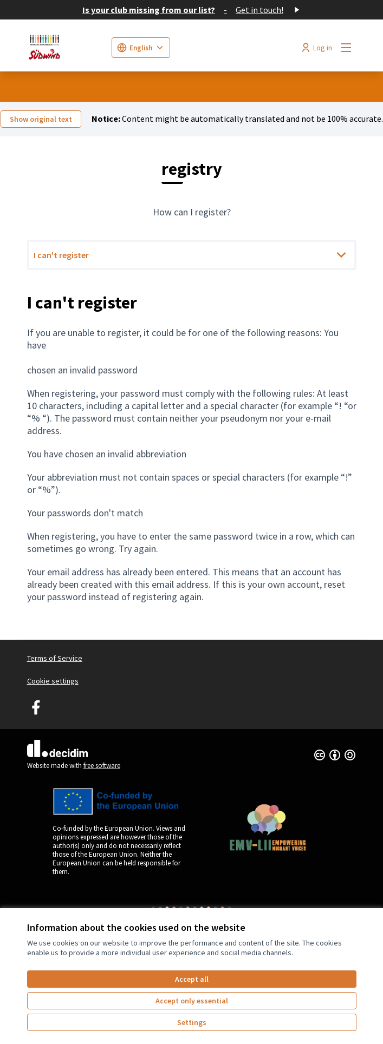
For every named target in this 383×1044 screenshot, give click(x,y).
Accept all (192, 979)
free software (101, 765)
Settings (191, 1022)
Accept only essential (191, 1001)
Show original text (41, 119)
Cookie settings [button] (53, 681)
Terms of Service (54, 658)
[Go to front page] (65, 47)
